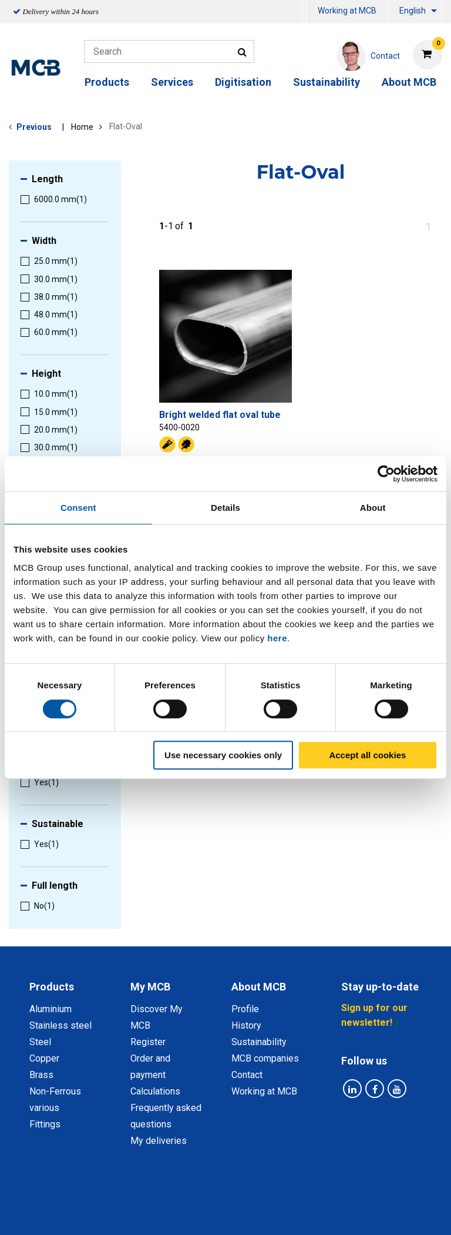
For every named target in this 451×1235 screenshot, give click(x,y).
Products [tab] (51, 986)
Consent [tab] (78, 508)
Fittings (44, 1124)
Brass (41, 1074)
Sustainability (326, 82)
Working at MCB (347, 10)
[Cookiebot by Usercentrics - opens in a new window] (386, 474)
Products (107, 82)
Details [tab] (225, 508)
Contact (246, 1074)
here (277, 638)
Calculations (155, 1091)
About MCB (409, 82)
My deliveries (158, 1140)
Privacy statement (137, 1198)
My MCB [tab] (150, 986)
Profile (245, 1009)
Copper (44, 1058)
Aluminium (50, 1009)
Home (82, 127)
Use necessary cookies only (223, 755)
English (412, 10)
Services (172, 82)
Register (148, 1041)
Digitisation (243, 82)
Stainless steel (60, 1025)
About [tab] (373, 508)
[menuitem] (304, 12)
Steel (40, 1041)
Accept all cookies (367, 755)
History (246, 1025)
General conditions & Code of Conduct (269, 1198)
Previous (34, 127)
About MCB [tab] (258, 986)
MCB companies (265, 1058)
